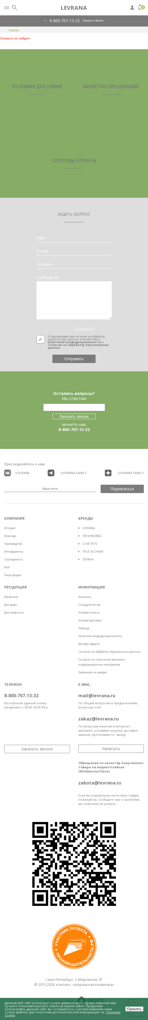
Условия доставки (89, 620)
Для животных (14, 612)
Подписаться (122, 489)
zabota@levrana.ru (99, 782)
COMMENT (84, 329)
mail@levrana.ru (96, 695)
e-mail (42, 251)
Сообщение (48, 277)
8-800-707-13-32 (65, 20)
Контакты (84, 597)
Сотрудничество (89, 605)
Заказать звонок (93, 20)
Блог (7, 567)
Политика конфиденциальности (100, 636)
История (9, 528)
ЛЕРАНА (88, 559)
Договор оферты (89, 644)
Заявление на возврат (92, 672)
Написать (111, 748)
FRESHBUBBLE (92, 536)
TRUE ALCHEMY (93, 551)
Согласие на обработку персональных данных (78, 346)
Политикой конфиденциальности (74, 342)
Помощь (83, 628)
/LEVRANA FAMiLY (67, 473)
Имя (41, 238)
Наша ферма (12, 575)
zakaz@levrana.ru (98, 718)
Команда (10, 536)
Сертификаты (13, 559)
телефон (45, 264)
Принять (134, 1009)
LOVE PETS (90, 544)
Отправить (74, 359)
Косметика (11, 597)
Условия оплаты (89, 612)
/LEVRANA (17, 473)
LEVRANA (89, 528)
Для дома (10, 605)
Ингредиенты (13, 551)
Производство (13, 544)
